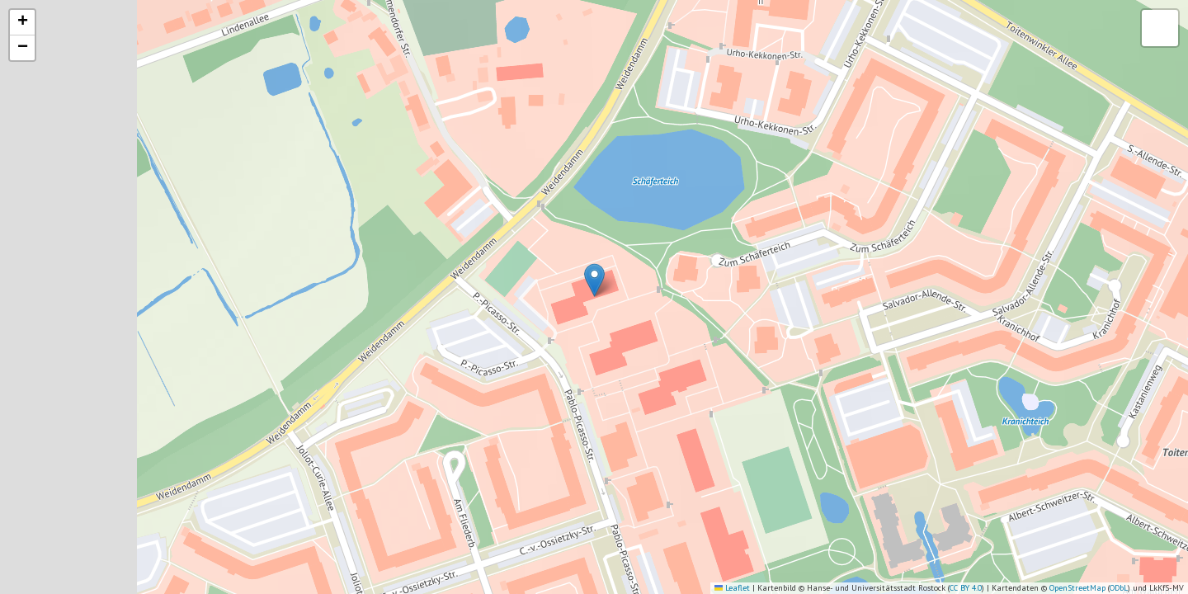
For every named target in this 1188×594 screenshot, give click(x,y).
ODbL (1119, 587)
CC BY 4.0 (966, 587)
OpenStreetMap (1077, 587)
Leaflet (732, 587)
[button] (594, 280)
